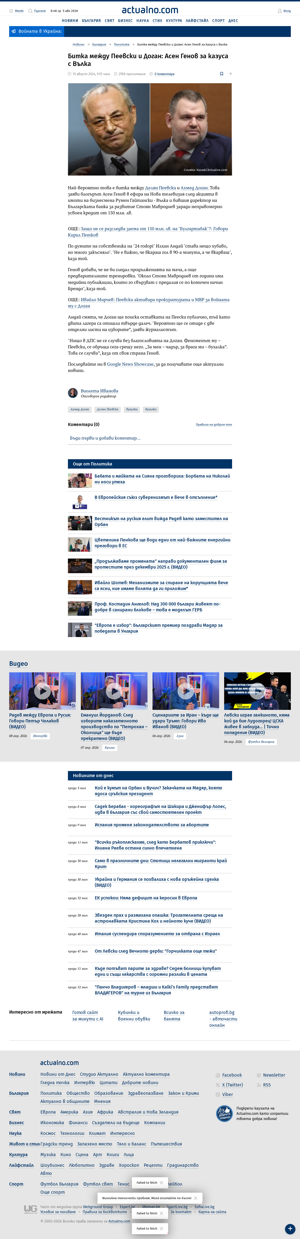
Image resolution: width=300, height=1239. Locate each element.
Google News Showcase (130, 364)
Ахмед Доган (194, 188)
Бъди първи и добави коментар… (105, 438)
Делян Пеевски (160, 188)
